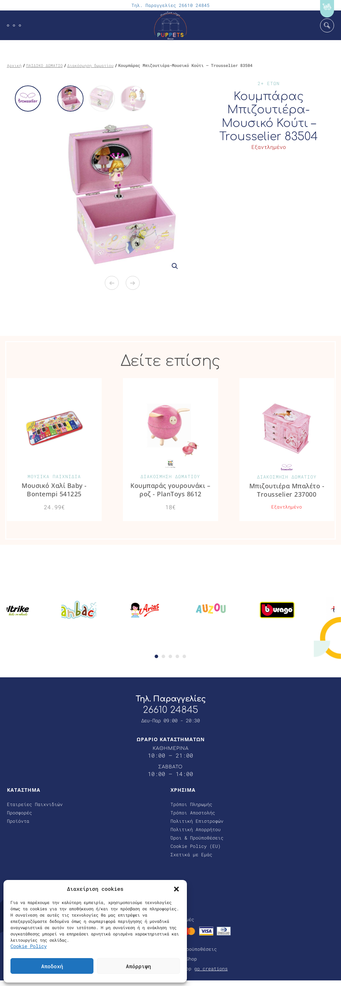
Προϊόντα (18, 821)
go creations (211, 969)
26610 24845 (170, 710)
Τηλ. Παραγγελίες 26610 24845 (170, 5)
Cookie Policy (28, 946)
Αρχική (14, 65)
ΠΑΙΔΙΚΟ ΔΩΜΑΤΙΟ (44, 65)
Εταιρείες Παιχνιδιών (35, 804)
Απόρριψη (138, 966)
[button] (176, 888)
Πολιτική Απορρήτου (195, 830)
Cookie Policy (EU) (195, 846)
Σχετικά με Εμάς (191, 855)
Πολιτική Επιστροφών (196, 821)
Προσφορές (19, 813)
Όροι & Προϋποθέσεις (196, 838)
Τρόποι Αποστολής (192, 813)
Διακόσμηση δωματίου (90, 65)
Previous (112, 283)
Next (132, 283)
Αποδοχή (52, 966)
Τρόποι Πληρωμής (191, 804)
